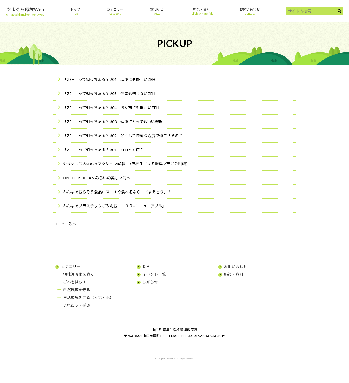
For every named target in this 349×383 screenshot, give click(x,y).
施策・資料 (233, 274)
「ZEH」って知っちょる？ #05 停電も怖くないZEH (109, 93)
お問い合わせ (235, 266)
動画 (146, 266)
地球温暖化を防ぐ (78, 274)
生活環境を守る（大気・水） (88, 297)
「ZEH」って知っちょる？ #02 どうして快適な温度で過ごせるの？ (122, 135)
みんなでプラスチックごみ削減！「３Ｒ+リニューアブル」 (114, 205)
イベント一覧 (154, 274)
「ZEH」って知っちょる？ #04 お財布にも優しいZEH (111, 107)
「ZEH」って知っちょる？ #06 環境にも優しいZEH (109, 79)
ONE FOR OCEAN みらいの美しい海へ (96, 177)
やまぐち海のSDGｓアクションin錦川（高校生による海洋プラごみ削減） (126, 163)
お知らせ (150, 282)
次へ (73, 223)
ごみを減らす (74, 282)
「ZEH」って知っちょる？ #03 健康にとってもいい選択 (113, 121)
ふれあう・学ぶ (76, 305)
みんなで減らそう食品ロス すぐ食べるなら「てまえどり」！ (117, 191)
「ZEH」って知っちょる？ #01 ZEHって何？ (103, 149)
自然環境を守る (76, 289)
